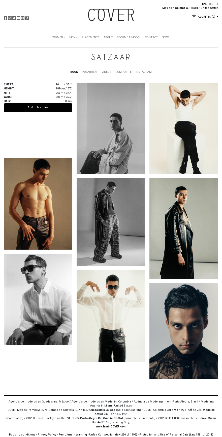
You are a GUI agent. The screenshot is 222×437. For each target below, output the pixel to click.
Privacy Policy (47, 434)
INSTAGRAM (144, 72)
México (167, 8)
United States (209, 8)
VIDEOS (106, 72)
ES (210, 4)
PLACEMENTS (90, 37)
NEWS (166, 37)
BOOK (74, 72)
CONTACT (151, 37)
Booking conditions (22, 434)
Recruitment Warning (72, 434)
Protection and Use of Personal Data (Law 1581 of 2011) (176, 434)
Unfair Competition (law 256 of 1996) (113, 434)
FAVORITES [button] (204, 16)
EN (204, 4)
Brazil (194, 8)
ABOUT (108, 37)
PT (216, 4)
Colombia (181, 8)
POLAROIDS (90, 72)
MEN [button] (72, 37)
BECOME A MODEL (129, 37)
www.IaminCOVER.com (111, 426)
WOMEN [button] (57, 37)
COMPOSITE (123, 72)
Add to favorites (38, 107)
